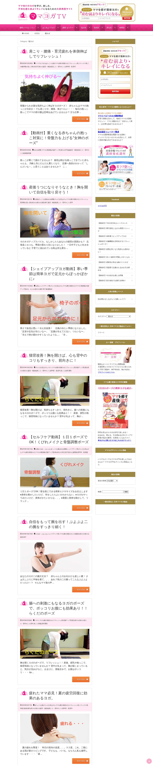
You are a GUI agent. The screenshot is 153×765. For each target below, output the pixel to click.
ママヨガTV (102, 206)
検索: (100, 492)
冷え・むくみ (30, 289)
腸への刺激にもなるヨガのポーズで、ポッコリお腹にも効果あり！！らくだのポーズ (58, 608)
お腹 (36, 199)
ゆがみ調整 (37, 150)
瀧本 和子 (43, 289)
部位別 (109, 27)
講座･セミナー (67, 27)
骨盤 (29, 153)
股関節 (75, 452)
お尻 (37, 286)
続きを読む (81, 119)
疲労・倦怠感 (47, 66)
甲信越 (67, 150)
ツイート (101, 332)
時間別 (121, 27)
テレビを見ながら (60, 199)
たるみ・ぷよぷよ (44, 449)
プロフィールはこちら (106, 372)
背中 (74, 66)
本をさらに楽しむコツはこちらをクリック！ (114, 440)
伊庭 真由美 (24, 708)
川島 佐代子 (34, 66)
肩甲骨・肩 (69, 66)
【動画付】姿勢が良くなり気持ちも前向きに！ (114, 250)
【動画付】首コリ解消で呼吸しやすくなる (114, 257)
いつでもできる (41, 63)
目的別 (96, 27)
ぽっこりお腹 (50, 63)
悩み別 (83, 27)
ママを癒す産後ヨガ (61, 63)
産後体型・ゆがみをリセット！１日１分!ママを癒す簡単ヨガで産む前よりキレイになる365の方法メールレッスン (106, 9)
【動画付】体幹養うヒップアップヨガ (112, 236)
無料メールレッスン (27, 27)
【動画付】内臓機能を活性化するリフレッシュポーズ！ (114, 242)
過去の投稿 (102, 481)
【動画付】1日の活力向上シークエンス (112, 223)
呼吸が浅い (26, 66)
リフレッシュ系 (73, 63)
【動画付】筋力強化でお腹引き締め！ (112, 280)
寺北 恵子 (65, 452)
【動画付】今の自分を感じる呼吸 (110, 275)
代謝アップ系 (56, 150)
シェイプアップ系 (44, 286)
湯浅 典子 (44, 202)
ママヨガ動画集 (47, 150)
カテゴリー (102, 316)
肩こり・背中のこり (58, 66)
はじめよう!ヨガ (48, 27)
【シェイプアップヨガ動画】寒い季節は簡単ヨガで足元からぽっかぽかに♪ (58, 274)
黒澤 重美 (68, 371)
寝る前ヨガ (33, 202)
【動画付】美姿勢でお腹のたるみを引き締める (114, 269)
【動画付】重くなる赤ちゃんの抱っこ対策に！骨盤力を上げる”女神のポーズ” (59, 138)
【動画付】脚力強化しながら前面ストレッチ (114, 229)
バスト (49, 367)
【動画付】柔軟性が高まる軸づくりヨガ (113, 262)
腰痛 (26, 153)
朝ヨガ (41, 66)
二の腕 (75, 534)
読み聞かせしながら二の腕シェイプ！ (112, 299)
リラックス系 (83, 63)
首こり (63, 371)
